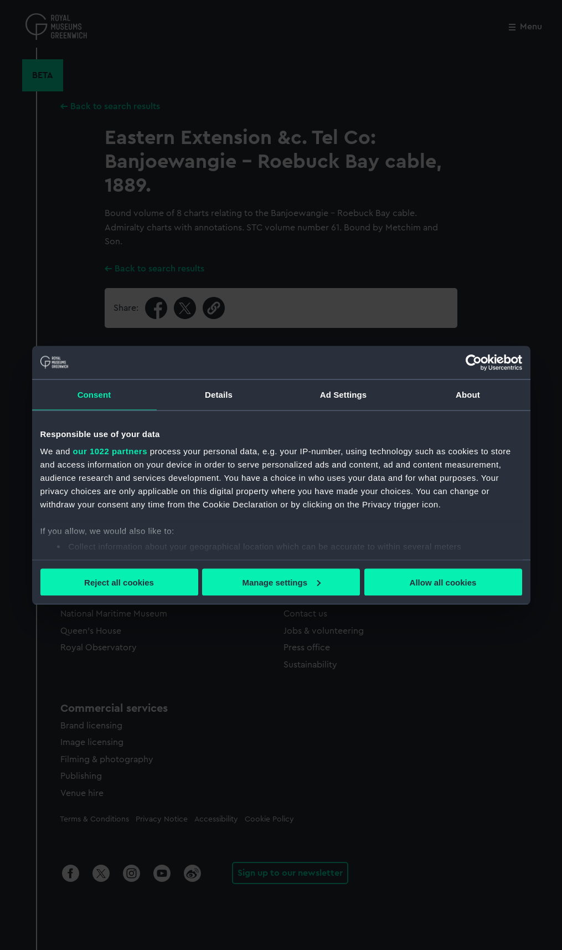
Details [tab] (219, 394)
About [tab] (468, 394)
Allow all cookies (443, 582)
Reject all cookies (119, 582)
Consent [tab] (94, 394)
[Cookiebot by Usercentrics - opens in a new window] (473, 362)
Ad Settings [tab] (343, 394)
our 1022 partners (110, 451)
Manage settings (281, 582)
